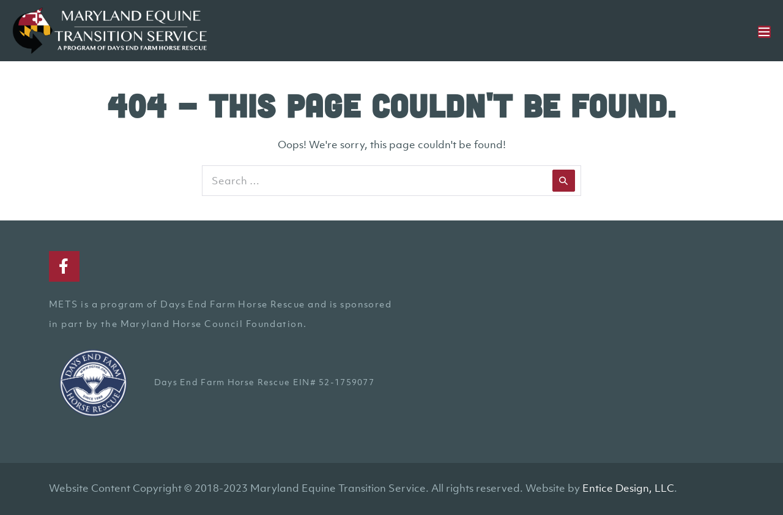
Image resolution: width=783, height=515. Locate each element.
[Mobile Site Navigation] (764, 32)
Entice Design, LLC (628, 488)
